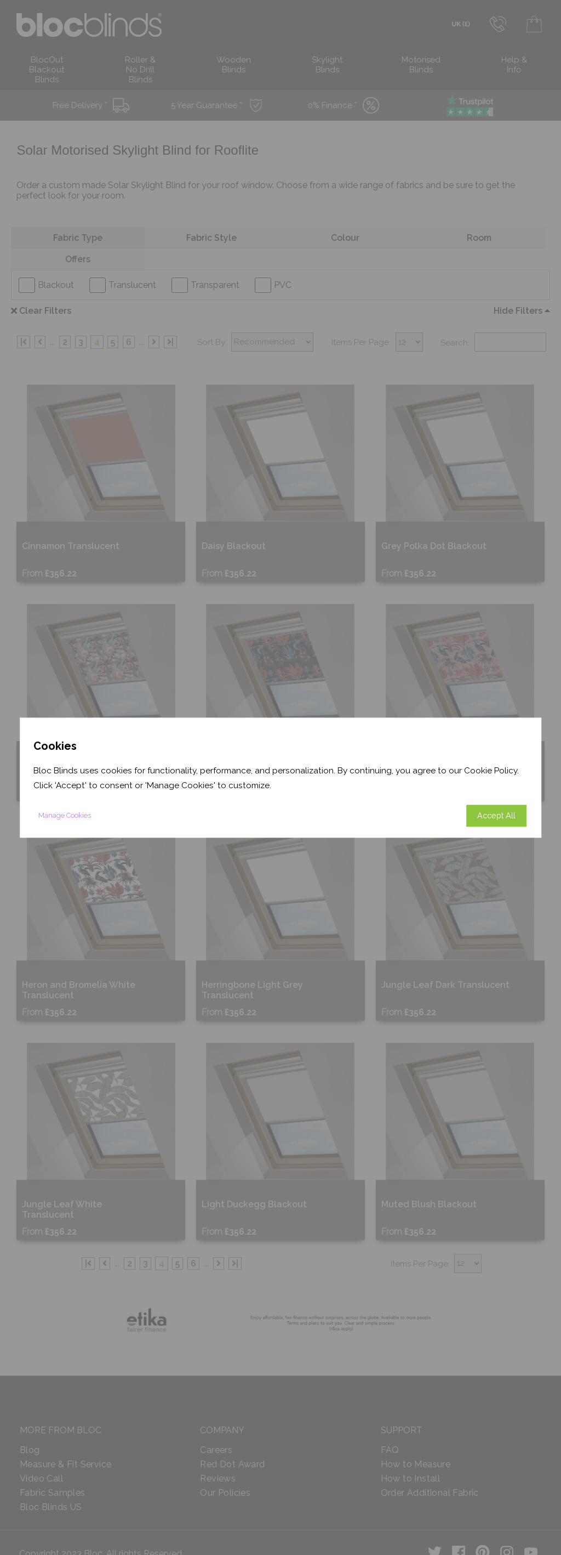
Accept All (496, 815)
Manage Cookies (64, 815)
